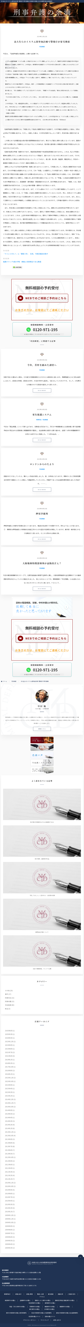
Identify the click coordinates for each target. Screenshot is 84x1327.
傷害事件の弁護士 (65, 1306)
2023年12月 (9, 1041)
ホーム (4, 681)
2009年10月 (9, 1222)
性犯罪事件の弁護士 (34, 1303)
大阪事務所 (5, 1277)
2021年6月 (8, 1056)
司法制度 (42, 46)
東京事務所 (5, 1270)
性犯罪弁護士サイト (34, 1316)
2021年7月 (8, 1052)
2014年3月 (8, 1121)
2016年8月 (8, 1070)
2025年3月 (8, 1034)
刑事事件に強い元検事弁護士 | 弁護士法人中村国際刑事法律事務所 (42, 1263)
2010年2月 (8, 1208)
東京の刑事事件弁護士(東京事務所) (16, 1313)
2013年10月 (9, 1135)
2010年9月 (8, 1190)
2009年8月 (8, 1230)
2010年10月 (9, 1186)
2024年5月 (8, 1038)
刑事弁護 (8, 1001)
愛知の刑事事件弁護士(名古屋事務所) (67, 1313)
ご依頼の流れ (71, 1294)
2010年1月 (8, 1211)
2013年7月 (8, 1146)
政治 (6, 1009)
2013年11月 (9, 1132)
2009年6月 (8, 1237)
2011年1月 (8, 1179)
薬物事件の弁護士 (50, 1303)
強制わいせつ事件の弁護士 (43, 1300)
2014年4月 (8, 1117)
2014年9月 (8, 1110)
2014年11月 (9, 1103)
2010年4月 (8, 1201)
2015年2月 (8, 1092)
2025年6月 (8, 1031)
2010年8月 (8, 1193)
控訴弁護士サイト (50, 1316)
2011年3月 (8, 1172)
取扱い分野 (40, 1294)
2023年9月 (8, 1045)
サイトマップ (45, 1320)
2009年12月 (9, 1215)
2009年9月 (8, 1226)
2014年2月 (8, 1125)
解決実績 (50, 1294)
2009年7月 (8, 1233)
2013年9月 (8, 1139)
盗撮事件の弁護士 (25, 1300)
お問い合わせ (57, 1320)
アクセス (42, 1297)
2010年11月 (9, 1183)
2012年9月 (8, 1161)
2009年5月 (8, 1240)
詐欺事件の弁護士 (35, 1306)
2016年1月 (8, 1074)
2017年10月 (9, 1067)
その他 (7, 990)
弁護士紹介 (18, 1294)
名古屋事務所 (6, 1283)
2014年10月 (9, 1107)
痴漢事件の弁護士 (10, 1300)
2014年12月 (9, 1099)
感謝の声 (60, 1294)
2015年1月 (8, 1096)
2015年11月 (9, 1078)
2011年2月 (8, 1175)
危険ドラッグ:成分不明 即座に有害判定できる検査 (22, 262)
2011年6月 (8, 1164)
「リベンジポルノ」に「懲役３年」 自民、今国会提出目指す (25, 254)
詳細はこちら (42, 729)
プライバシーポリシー (29, 1320)
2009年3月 (8, 1248)
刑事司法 (38, 420)
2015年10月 (9, 1081)
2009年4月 (8, 1244)
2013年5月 (8, 1154)
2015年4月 (8, 1088)
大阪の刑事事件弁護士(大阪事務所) (41, 1313)
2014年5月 (8, 1114)
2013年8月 (8, 1143)
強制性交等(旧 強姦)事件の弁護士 (65, 1300)
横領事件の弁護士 (50, 1306)
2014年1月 (8, 1128)
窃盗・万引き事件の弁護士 (17, 1306)
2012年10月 (9, 1157)
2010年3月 (8, 1204)
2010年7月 (8, 1197)
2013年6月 (8, 1150)
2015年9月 (8, 1085)
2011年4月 (8, 1168)
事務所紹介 (7, 1294)
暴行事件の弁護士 (34, 1309)
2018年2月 (8, 1063)
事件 (6, 994)
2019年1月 (8, 1060)
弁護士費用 (29, 1294)
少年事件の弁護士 (49, 1309)
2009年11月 (9, 1219)
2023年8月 (8, 1049)
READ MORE (42, 390)
